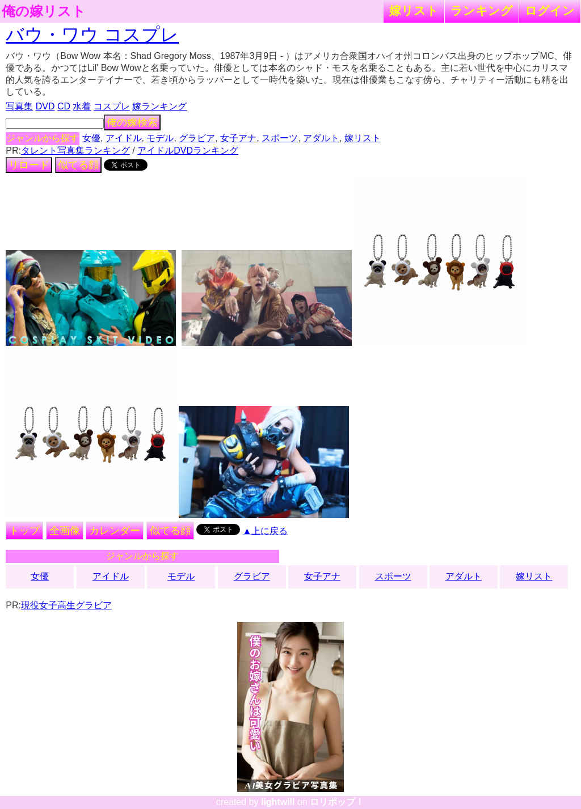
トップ (24, 530)
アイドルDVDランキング (187, 150)
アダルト (321, 138)
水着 (82, 106)
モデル (160, 138)
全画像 (64, 530)
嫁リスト (414, 10)
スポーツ (280, 138)
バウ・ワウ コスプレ (92, 34)
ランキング (482, 10)
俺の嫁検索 (132, 122)
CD (63, 106)
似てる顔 (78, 165)
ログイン (550, 10)
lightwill (278, 802)
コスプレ (112, 106)
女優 (91, 138)
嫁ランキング (159, 106)
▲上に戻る (265, 531)
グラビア (197, 138)
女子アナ (238, 138)
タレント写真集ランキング (75, 150)
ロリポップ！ (337, 802)
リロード (29, 165)
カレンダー (114, 530)
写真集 (19, 106)
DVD (45, 106)
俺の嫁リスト (44, 11)
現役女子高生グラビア (66, 605)
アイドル (124, 138)
